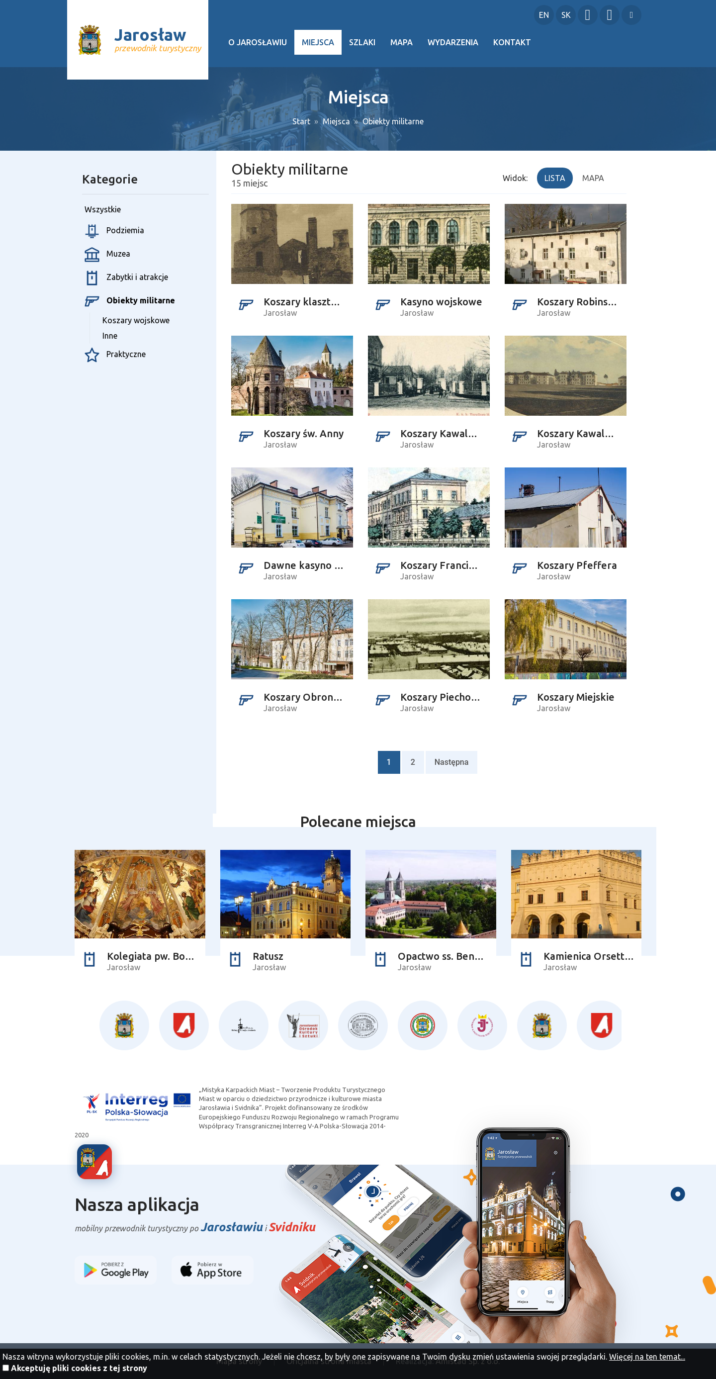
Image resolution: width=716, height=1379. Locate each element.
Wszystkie (103, 209)
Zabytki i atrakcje (126, 278)
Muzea (107, 254)
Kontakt (512, 42)
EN (544, 14)
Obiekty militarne (393, 121)
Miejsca (318, 42)
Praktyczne (115, 355)
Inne (109, 335)
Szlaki (362, 42)
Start (301, 121)
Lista (554, 178)
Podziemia (114, 231)
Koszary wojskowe (136, 320)
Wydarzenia (453, 42)
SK (566, 14)
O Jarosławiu (257, 42)
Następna (452, 762)
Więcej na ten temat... (647, 1356)
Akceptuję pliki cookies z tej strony (79, 1368)
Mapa (401, 42)
